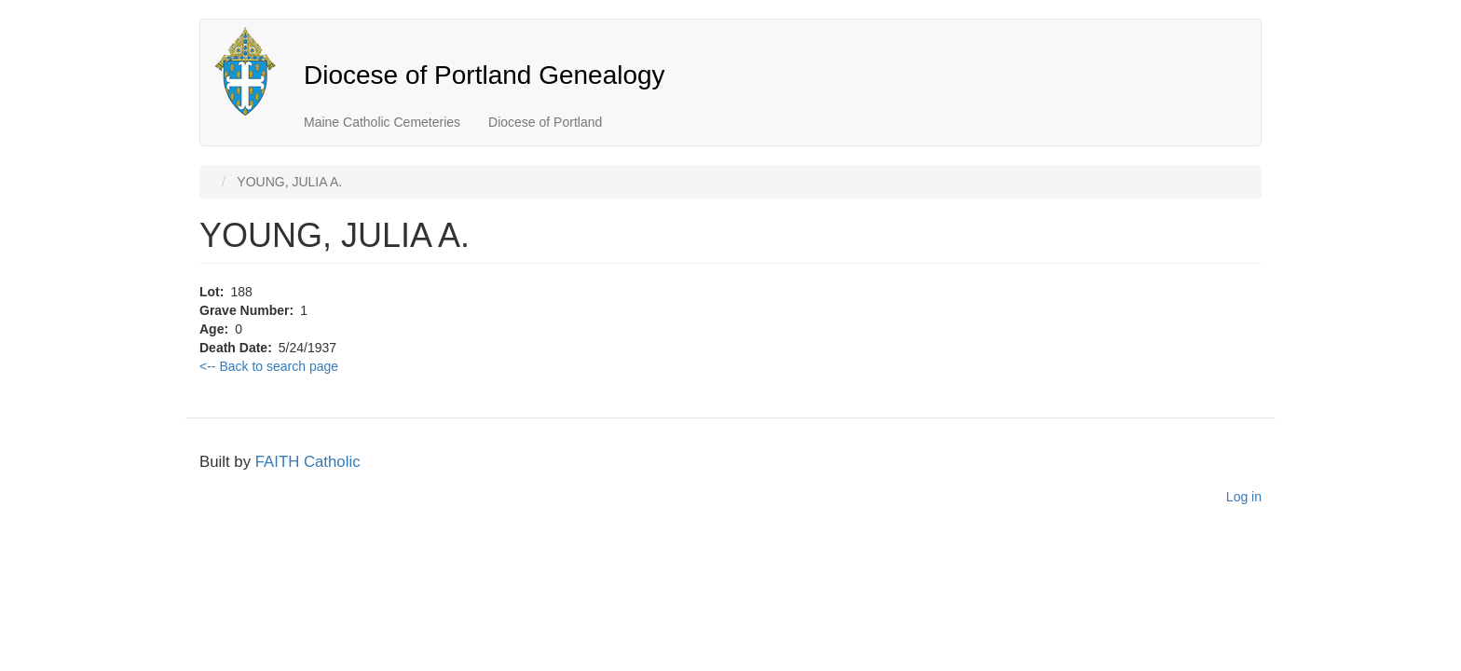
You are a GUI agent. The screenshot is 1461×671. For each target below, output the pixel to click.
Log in (1244, 496)
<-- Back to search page (268, 366)
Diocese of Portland (545, 122)
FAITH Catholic (308, 462)
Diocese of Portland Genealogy (484, 75)
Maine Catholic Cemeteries (382, 122)
